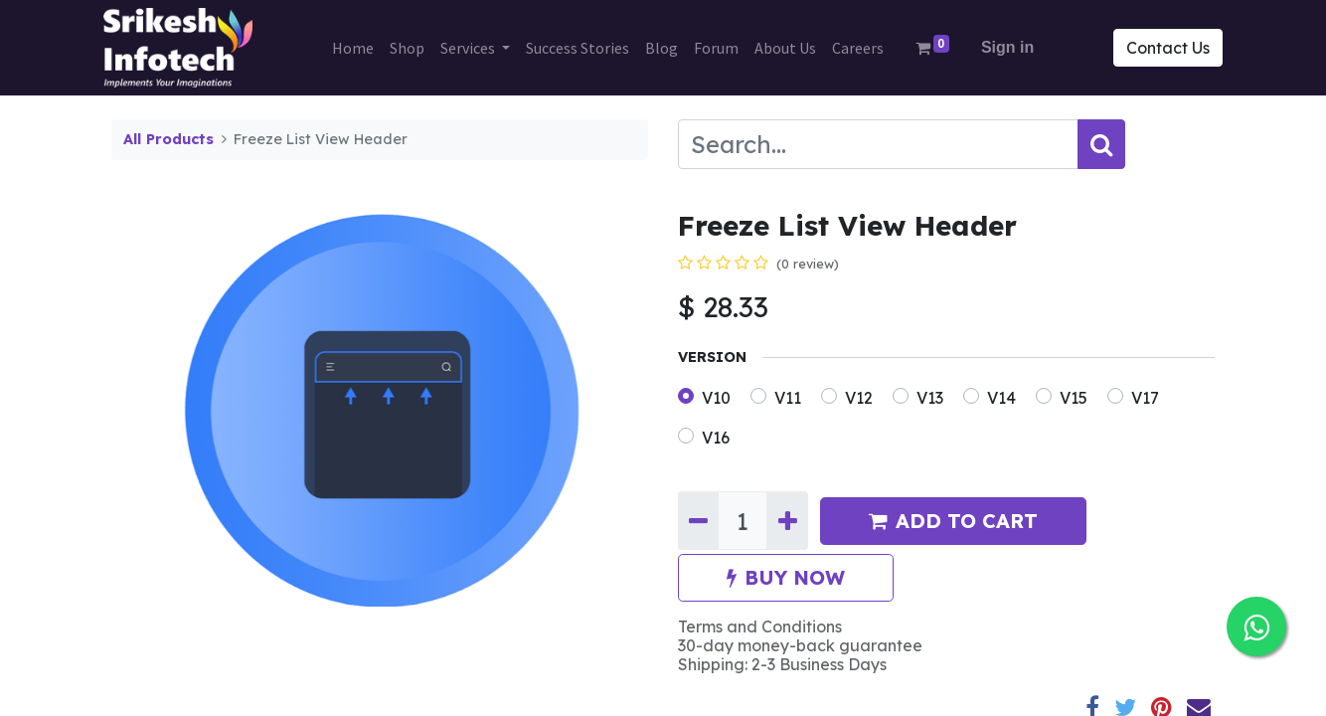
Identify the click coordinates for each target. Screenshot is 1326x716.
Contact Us (1160, 48)
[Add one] (786, 520)
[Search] (1101, 144)
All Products (168, 139)
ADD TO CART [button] (953, 520)
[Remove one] (698, 520)
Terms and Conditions (760, 626)
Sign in (1007, 47)
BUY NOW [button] (786, 577)
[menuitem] (353, 48)
